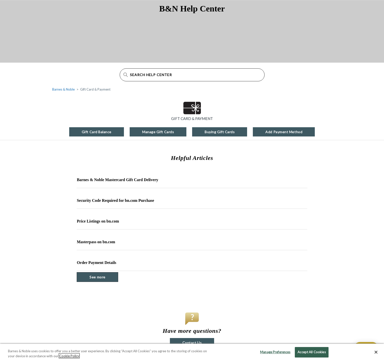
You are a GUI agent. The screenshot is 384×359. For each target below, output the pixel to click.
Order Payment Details (96, 262)
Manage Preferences (275, 354)
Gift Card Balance (96, 132)
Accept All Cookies (312, 354)
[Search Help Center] (192, 74)
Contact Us (192, 343)
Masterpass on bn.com (96, 242)
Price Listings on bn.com (98, 221)
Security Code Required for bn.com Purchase (115, 200)
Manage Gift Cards (158, 132)
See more (103, 277)
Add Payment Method (283, 132)
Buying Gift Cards (220, 132)
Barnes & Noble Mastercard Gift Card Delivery (117, 180)
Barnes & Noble (63, 89)
